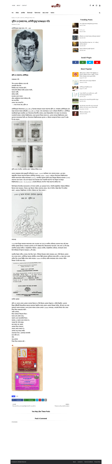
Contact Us (80, 461)
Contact (24, 5)
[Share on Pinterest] (40, 400)
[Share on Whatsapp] (29, 400)
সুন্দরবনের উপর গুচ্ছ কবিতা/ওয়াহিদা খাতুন (88, 99)
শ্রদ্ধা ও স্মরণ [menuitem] (45, 12)
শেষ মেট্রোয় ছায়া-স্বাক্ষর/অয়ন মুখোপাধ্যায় (88, 23)
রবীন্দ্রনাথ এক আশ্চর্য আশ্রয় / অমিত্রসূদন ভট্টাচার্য (89, 36)
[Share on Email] (45, 400)
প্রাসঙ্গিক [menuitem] (23, 12)
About (18, 5)
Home (13, 5)
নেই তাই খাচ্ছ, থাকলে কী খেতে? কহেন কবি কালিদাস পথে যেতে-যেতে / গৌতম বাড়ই (88, 106)
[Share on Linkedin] (43, 400)
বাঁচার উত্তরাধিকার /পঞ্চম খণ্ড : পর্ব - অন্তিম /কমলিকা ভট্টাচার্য (88, 43)
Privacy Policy (97, 461)
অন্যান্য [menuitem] (52, 12)
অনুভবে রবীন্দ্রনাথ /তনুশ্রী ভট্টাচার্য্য (86, 48)
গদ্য (16, 17)
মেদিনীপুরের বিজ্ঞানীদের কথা (85, 87)
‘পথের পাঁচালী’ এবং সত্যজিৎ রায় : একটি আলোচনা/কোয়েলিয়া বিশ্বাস (88, 94)
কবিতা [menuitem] (17, 12)
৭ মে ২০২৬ (82, 30)
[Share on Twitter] (37, 400)
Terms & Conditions (88, 461)
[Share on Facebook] (17, 400)
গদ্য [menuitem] (12, 12)
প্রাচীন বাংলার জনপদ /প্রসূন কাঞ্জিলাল (87, 80)
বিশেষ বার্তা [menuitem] (29, 12)
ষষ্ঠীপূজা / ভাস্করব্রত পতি (84, 112)
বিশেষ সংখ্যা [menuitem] (37, 12)
